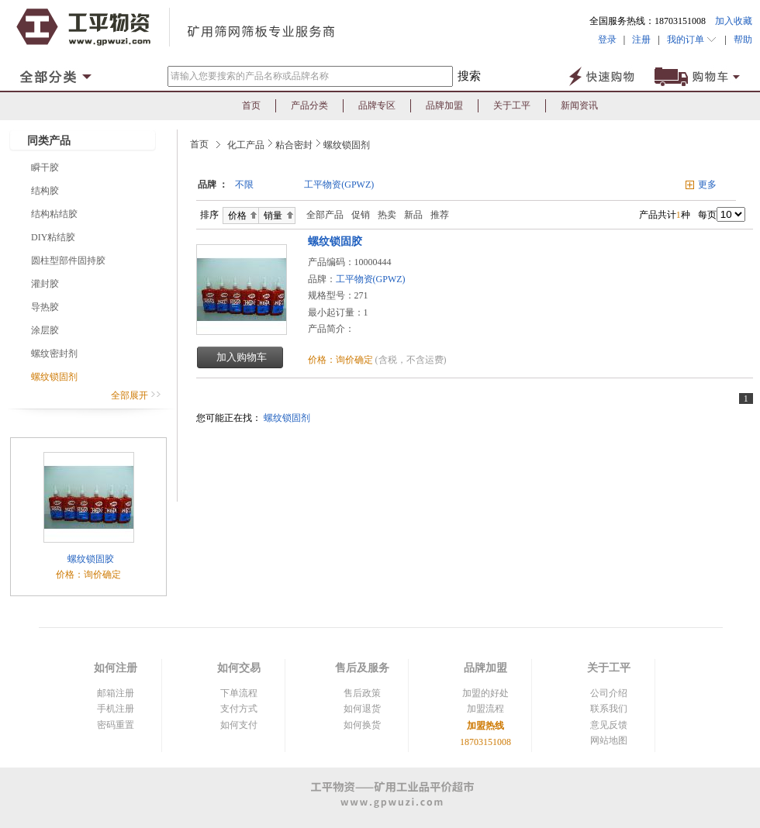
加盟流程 (485, 708)
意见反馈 (608, 724)
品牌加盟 (444, 105)
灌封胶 (45, 283)
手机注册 (115, 708)
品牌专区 (377, 105)
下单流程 (238, 693)
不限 (244, 184)
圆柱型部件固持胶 (68, 260)
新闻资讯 (579, 105)
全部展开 (136, 395)
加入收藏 (733, 21)
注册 (641, 39)
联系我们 (608, 708)
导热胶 (45, 307)
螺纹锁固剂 (54, 376)
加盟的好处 (485, 693)
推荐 (439, 214)
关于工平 (511, 105)
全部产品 (321, 214)
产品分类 (309, 105)
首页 (251, 105)
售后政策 (362, 693)
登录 (607, 39)
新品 (413, 214)
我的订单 (692, 39)
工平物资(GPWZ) (339, 184)
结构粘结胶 (54, 214)
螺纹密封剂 (54, 353)
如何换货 (362, 724)
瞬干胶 (45, 167)
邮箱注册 (115, 693)
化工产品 (245, 145)
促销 (360, 214)
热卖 (387, 214)
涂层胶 (45, 330)
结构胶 (45, 190)
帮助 (739, 39)
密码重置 (115, 724)
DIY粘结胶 (53, 237)
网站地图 (608, 740)
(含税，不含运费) (411, 359)
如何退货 (362, 708)
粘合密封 (294, 145)
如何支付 (238, 724)
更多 (707, 184)
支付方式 (238, 708)
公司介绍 (608, 693)
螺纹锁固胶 (89, 559)
